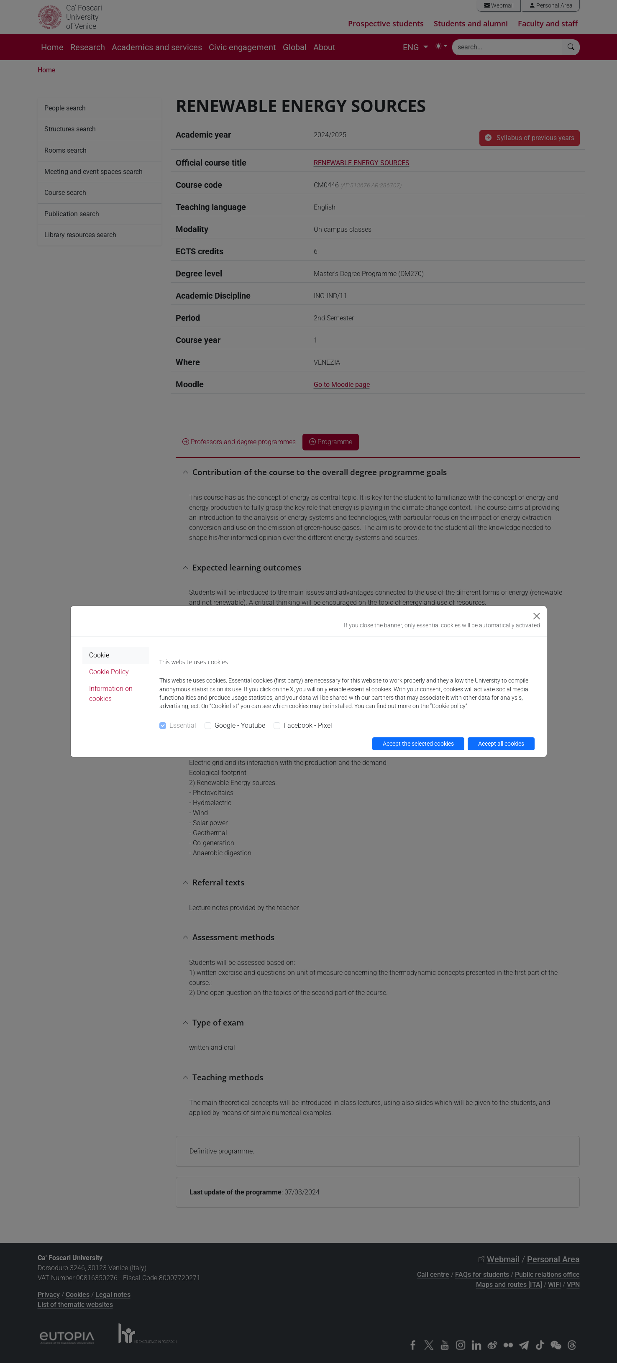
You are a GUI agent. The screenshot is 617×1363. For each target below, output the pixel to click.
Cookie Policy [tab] (109, 672)
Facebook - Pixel (308, 725)
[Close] (536, 616)
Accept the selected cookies (418, 743)
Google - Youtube (240, 725)
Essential (182, 725)
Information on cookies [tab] (111, 694)
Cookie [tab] (99, 655)
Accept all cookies (501, 743)
